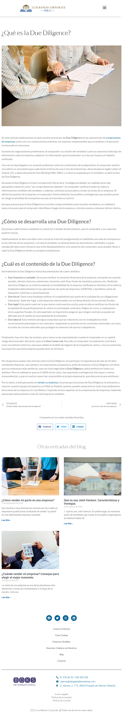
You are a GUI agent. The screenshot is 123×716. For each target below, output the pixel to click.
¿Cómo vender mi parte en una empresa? (28, 500)
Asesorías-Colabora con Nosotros (61, 648)
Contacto (61, 661)
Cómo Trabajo (61, 635)
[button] (104, 7)
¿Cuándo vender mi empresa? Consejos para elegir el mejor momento (30, 575)
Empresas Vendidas (61, 641)
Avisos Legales (61, 694)
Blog (62, 654)
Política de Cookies (62, 700)
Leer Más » (6, 520)
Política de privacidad (61, 697)
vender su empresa (47, 382)
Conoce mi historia (61, 629)
